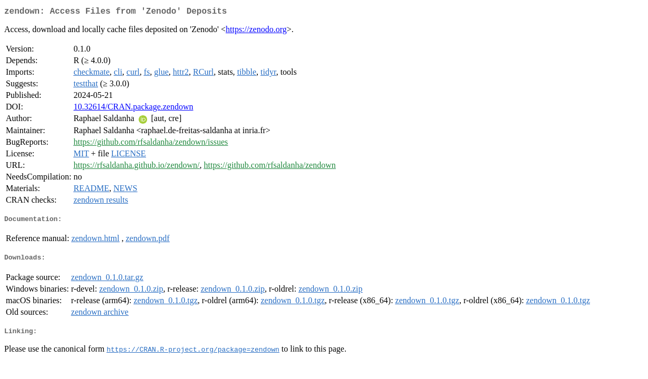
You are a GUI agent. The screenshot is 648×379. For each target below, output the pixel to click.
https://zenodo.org (256, 31)
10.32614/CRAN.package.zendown (133, 108)
